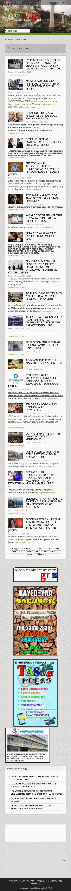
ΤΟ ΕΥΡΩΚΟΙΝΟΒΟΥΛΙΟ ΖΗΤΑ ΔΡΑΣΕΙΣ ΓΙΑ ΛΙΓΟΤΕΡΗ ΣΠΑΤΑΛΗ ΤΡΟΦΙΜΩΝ (44, 296)
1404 (14, 551)
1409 (53, 551)
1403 (56, 548)
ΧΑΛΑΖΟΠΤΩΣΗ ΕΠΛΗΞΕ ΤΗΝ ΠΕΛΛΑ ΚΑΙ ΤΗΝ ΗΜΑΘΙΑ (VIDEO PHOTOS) (44, 218)
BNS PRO (47, 888)
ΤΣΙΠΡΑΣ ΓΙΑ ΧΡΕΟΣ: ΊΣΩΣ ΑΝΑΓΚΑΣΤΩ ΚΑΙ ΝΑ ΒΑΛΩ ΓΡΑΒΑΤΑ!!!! (42, 198)
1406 (28, 551)
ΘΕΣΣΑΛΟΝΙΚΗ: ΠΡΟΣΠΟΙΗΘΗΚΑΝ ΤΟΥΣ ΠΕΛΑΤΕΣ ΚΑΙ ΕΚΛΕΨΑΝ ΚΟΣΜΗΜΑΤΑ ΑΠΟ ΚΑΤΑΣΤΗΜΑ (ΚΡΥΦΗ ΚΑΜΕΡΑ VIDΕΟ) (32, 477)
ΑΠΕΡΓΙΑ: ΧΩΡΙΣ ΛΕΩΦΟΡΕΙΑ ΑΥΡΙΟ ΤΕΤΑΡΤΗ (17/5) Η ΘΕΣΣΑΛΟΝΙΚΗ (43, 454)
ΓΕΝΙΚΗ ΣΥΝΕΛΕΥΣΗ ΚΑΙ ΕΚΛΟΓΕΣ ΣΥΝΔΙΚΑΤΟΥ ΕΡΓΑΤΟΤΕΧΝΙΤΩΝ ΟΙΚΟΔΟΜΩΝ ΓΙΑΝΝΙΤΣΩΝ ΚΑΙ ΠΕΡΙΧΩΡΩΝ (33, 267)
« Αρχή (15, 548)
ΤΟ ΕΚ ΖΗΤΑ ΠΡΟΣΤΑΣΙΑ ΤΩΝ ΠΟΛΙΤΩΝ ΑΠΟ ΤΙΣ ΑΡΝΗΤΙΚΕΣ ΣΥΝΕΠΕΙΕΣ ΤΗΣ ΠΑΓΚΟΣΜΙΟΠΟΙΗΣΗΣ (44, 321)
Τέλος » (40, 554)
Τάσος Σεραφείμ (42, 881)
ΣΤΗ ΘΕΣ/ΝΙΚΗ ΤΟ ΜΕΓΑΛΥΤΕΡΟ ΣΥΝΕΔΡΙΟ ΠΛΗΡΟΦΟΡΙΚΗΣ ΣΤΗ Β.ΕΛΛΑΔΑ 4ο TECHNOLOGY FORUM (34, 380)
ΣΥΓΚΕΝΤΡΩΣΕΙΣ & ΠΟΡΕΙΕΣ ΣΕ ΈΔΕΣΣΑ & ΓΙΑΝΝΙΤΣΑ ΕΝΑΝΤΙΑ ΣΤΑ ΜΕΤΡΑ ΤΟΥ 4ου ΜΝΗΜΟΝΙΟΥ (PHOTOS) (43, 64)
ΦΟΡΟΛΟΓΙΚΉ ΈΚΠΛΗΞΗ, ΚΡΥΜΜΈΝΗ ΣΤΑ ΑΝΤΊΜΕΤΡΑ (44, 361)
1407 (37, 551)
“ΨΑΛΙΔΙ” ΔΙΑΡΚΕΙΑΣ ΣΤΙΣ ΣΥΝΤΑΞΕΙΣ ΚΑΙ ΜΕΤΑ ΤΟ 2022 (41, 235)
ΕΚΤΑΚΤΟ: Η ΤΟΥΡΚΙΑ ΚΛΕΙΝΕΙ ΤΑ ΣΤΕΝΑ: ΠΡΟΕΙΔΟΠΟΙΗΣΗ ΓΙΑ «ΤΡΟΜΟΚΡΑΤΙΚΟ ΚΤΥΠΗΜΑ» (44, 503)
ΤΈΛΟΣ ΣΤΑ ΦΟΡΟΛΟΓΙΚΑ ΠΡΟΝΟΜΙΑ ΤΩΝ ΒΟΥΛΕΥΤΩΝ (41, 407)
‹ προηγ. (26, 548)
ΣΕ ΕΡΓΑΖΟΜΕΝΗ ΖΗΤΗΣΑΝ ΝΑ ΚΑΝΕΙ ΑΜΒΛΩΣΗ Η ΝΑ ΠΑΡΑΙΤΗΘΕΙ (43, 345)
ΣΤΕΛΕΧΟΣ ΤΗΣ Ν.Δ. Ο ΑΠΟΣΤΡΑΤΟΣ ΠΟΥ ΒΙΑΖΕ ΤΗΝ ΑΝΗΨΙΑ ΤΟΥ (41, 115)
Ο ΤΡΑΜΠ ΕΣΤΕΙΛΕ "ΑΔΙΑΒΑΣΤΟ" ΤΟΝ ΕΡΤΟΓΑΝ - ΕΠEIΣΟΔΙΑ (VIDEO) (44, 142)
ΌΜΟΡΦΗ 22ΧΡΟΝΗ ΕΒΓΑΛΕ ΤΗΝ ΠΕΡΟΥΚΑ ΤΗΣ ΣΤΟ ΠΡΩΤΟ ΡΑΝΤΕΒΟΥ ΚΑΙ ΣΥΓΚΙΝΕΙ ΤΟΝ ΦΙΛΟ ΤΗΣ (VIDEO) (34, 524)
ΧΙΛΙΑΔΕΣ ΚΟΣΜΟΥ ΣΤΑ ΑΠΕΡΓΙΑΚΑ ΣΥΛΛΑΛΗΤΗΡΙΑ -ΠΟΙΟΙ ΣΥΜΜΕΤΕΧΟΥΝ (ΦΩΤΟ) (42, 85)
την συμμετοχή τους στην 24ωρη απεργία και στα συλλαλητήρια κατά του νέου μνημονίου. (32, 104)
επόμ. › (30, 554)
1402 (48, 548)
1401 (40, 548)
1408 (45, 551)
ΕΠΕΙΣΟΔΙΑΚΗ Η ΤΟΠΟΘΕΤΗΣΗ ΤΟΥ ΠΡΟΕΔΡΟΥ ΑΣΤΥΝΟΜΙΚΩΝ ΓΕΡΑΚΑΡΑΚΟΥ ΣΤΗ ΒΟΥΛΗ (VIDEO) (34, 168)
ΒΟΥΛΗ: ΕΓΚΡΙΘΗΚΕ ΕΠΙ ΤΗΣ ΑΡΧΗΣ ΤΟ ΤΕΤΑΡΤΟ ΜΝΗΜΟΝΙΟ (43, 436)
